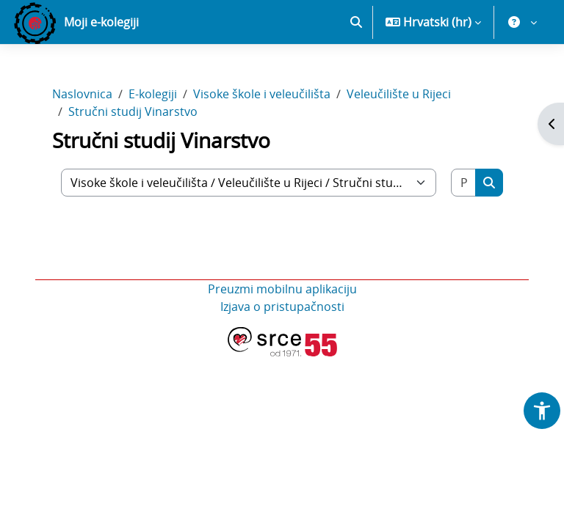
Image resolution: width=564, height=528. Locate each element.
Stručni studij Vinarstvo (133, 163)
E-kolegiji (153, 145)
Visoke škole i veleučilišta (261, 145)
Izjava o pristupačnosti (282, 358)
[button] (356, 73)
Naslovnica (82, 145)
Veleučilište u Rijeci (399, 145)
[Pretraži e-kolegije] (464, 234)
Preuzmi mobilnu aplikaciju (282, 340)
